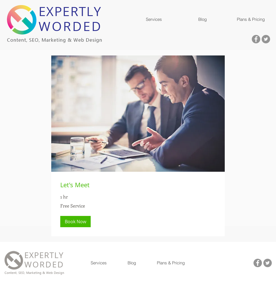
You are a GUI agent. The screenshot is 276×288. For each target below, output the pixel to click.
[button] (154, 19)
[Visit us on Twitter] (266, 39)
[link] (138, 185)
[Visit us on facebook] (256, 39)
